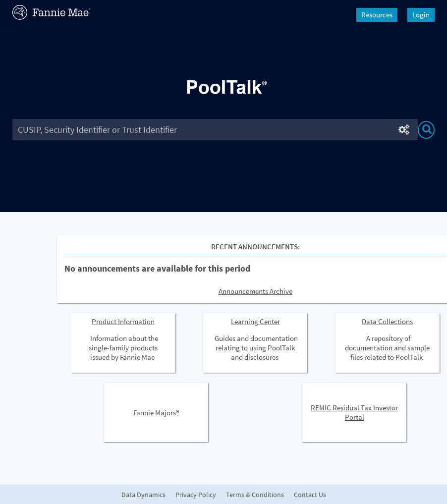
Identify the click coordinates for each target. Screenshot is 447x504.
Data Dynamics (143, 494)
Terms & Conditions (255, 494)
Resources (376, 14)
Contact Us (310, 494)
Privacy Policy (195, 494)
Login (421, 14)
